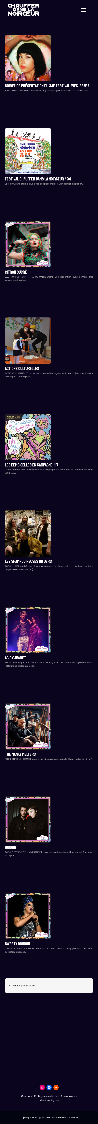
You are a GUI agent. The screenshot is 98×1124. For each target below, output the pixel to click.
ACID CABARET (15, 658)
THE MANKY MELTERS (20, 754)
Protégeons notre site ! (47, 1096)
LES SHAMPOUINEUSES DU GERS (28, 561)
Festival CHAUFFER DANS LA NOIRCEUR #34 (38, 179)
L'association (70, 1096)
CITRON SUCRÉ (16, 272)
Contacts (26, 1096)
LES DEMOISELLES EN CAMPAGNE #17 (31, 465)
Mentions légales (49, 1100)
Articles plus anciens (23, 985)
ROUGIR (10, 847)
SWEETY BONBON (17, 944)
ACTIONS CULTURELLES (22, 368)
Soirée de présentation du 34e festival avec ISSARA (47, 86)
